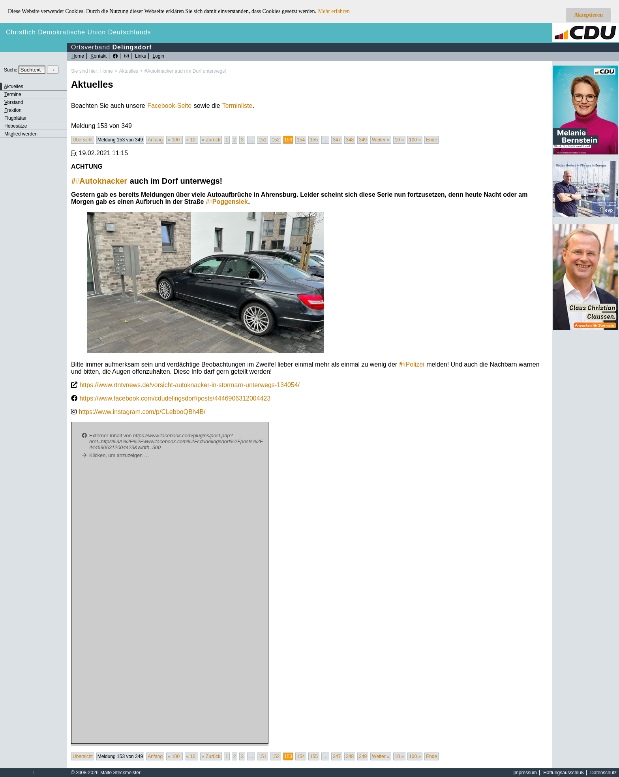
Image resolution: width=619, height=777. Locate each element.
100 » (415, 140)
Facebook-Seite (169, 105)
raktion (12, 110)
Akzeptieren (588, 15)
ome (77, 56)
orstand (13, 102)
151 (262, 140)
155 (314, 140)
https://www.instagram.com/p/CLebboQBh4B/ (142, 411)
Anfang (155, 140)
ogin (158, 56)
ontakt (98, 56)
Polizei (412, 364)
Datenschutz (603, 772)
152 (275, 140)
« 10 (191, 140)
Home (106, 71)
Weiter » (380, 140)
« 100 (174, 140)
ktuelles (13, 86)
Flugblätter (15, 118)
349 (363, 140)
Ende (431, 140)
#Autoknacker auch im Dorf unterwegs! (185, 71)
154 (301, 140)
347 (337, 140)
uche (10, 70)
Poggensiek (227, 201)
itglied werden (21, 134)
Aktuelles (128, 71)
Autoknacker (99, 181)
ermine (12, 94)
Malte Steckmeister (120, 772)
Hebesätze (15, 126)
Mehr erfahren (334, 11)
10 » (399, 140)
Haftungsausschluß (563, 772)
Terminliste (237, 105)
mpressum (525, 772)
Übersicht (83, 140)
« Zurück (211, 140)
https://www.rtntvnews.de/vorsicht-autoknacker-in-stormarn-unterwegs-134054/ (189, 385)
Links (140, 56)
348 (350, 140)
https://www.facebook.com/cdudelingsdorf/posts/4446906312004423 (174, 398)
